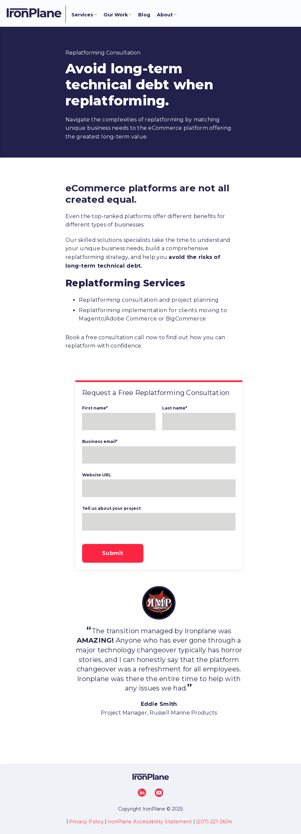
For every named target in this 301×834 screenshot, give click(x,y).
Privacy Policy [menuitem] (86, 821)
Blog (144, 15)
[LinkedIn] (142, 792)
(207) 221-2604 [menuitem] (214, 821)
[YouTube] (159, 792)
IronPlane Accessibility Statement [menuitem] (149, 821)
